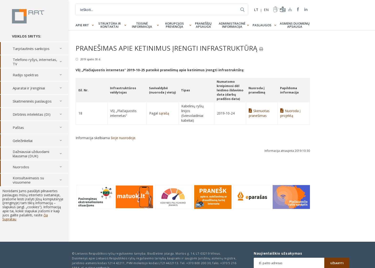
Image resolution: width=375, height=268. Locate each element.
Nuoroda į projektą (290, 113)
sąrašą (164, 113)
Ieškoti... (242, 9)
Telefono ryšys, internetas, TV (35, 61)
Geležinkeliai (23, 140)
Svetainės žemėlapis (290, 9)
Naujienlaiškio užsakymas (278, 253)
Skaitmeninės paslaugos (32, 101)
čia (46, 215)
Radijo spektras (26, 74)
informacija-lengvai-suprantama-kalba (282, 9)
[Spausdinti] (261, 49)
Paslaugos (262, 25)
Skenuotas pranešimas (259, 113)
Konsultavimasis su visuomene (28, 180)
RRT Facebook (298, 9)
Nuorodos (21, 166)
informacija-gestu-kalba (275, 9)
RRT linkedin (306, 9)
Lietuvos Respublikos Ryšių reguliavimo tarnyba (28, 16)
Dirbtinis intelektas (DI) (31, 114)
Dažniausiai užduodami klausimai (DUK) (31, 153)
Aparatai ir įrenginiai (29, 88)
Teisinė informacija (142, 25)
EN (266, 9)
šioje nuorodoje (123, 138)
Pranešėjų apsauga (203, 25)
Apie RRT (82, 25)
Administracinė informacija (232, 25)
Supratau (9, 219)
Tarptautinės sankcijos (31, 48)
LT (256, 9)
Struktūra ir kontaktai (109, 25)
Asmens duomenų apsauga (295, 25)
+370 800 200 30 (198, 263)
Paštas (18, 127)
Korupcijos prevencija (174, 25)
